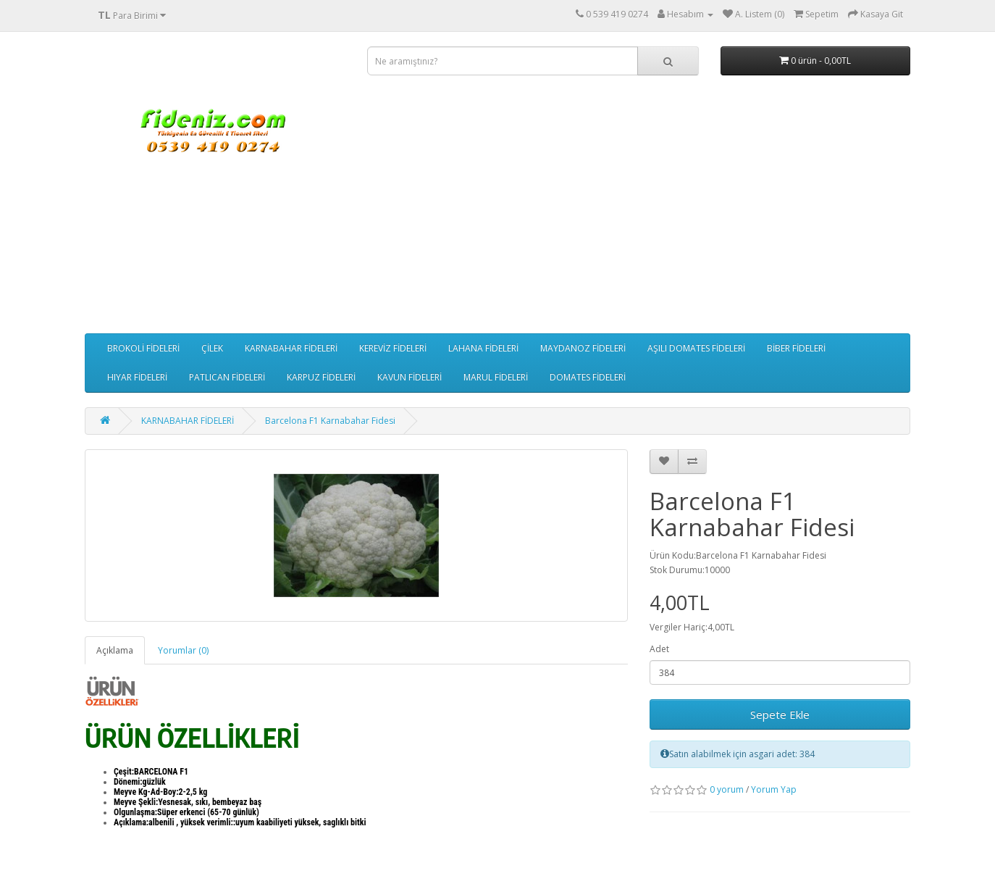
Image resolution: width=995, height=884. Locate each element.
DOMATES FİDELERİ (588, 377)
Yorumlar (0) (183, 650)
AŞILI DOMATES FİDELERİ (696, 348)
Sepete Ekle (780, 714)
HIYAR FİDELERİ (137, 377)
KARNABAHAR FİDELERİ (291, 348)
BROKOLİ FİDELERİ (143, 348)
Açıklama (114, 650)
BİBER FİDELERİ (796, 348)
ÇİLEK (212, 348)
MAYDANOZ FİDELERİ (583, 348)
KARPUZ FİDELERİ (321, 377)
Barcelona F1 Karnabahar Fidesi (330, 420)
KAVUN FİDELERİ (409, 377)
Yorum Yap (774, 789)
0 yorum (727, 789)
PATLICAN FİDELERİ (227, 377)
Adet (659, 649)
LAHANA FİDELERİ (483, 348)
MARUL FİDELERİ (495, 377)
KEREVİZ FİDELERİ (393, 348)
